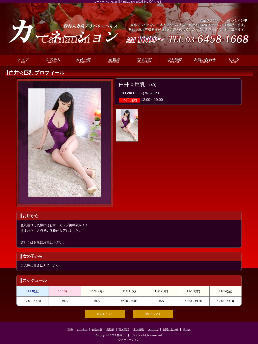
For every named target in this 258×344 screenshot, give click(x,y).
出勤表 (110, 329)
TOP (70, 329)
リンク (186, 329)
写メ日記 (124, 329)
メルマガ (153, 329)
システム (82, 329)
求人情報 (138, 329)
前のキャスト (105, 313)
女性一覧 (97, 329)
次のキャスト (153, 313)
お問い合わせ (170, 329)
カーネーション (130, 339)
